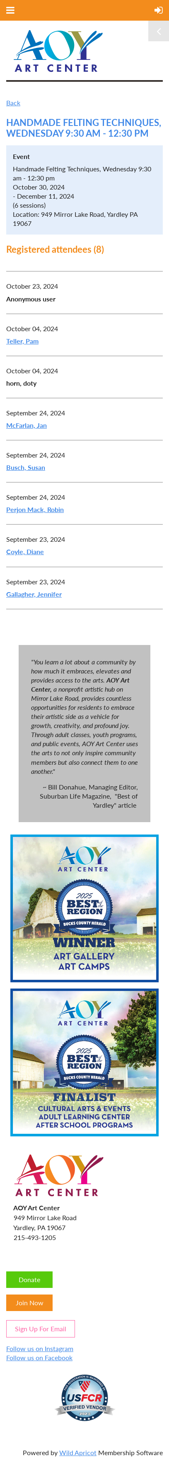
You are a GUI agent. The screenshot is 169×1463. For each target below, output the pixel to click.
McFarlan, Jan (26, 425)
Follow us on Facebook (39, 1357)
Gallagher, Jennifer (34, 594)
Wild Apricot (78, 1452)
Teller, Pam (22, 341)
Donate (29, 1279)
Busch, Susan (25, 467)
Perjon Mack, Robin (35, 509)
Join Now (29, 1303)
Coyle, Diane (25, 551)
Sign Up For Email (40, 1329)
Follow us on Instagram (39, 1348)
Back (13, 103)
